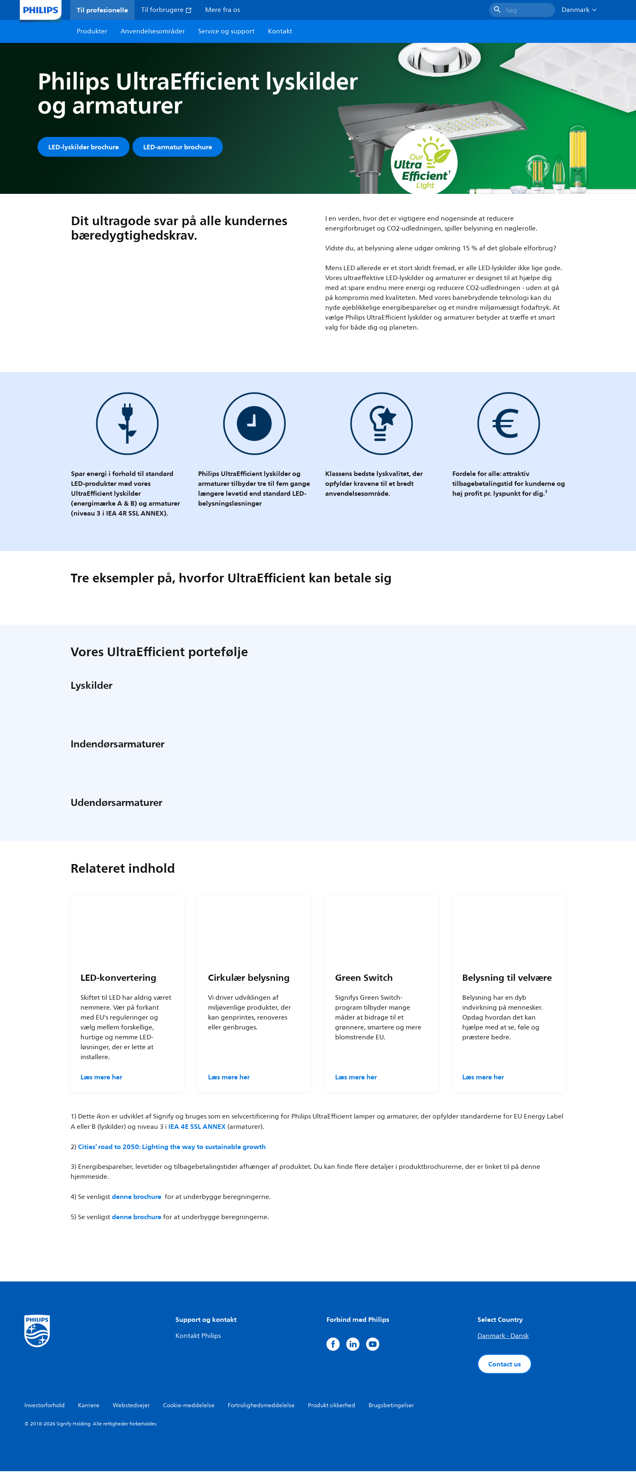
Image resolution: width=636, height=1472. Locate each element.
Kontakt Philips (198, 1336)
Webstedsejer (131, 1406)
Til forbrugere (166, 10)
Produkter (92, 31)
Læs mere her (101, 1078)
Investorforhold (44, 1406)
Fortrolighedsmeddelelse (261, 1406)
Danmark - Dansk (503, 1336)
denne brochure (136, 1197)
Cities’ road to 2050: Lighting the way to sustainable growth (172, 1147)
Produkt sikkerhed (331, 1406)
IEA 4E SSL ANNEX (197, 1127)
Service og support (226, 31)
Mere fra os (222, 10)
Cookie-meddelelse (189, 1406)
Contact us (504, 1365)
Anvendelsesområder (153, 31)
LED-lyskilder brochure (83, 147)
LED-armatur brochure (178, 147)
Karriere (88, 1406)
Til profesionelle (102, 10)
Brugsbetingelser (391, 1406)
